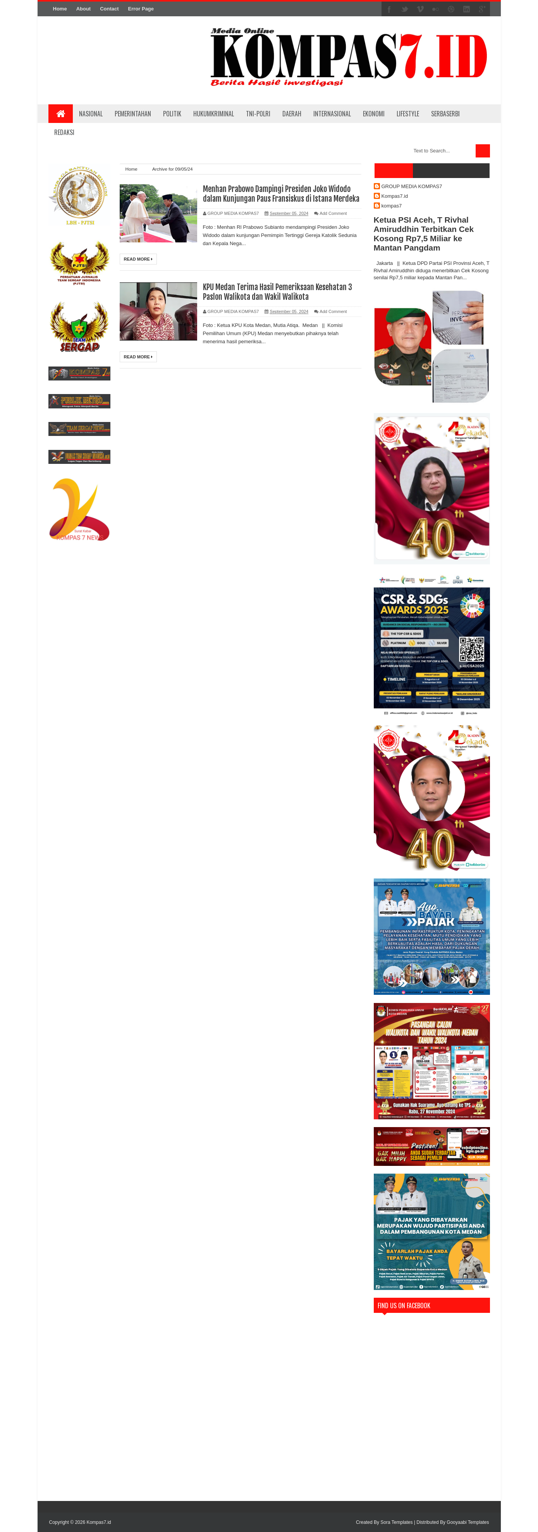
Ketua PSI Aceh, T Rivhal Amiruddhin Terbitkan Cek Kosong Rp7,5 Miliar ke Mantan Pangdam (424, 233)
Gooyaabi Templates (468, 1522)
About (83, 9)
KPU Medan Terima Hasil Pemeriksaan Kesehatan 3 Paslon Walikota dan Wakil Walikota (277, 292)
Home (60, 9)
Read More (138, 259)
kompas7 (392, 206)
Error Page (141, 9)
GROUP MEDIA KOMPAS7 (412, 186)
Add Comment (333, 213)
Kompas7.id (395, 196)
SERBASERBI (445, 113)
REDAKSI (64, 132)
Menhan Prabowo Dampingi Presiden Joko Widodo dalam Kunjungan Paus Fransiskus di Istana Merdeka (281, 194)
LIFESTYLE (408, 113)
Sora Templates (396, 1522)
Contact (109, 9)
